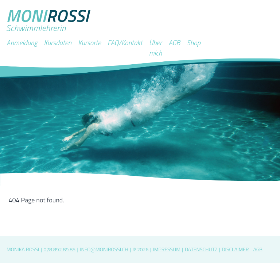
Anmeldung (22, 42)
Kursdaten (57, 42)
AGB (174, 42)
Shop (194, 42)
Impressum (166, 249)
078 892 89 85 (59, 249)
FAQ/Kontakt (125, 42)
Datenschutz (201, 249)
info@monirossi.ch (104, 249)
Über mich (155, 47)
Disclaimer (235, 249)
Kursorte (89, 42)
